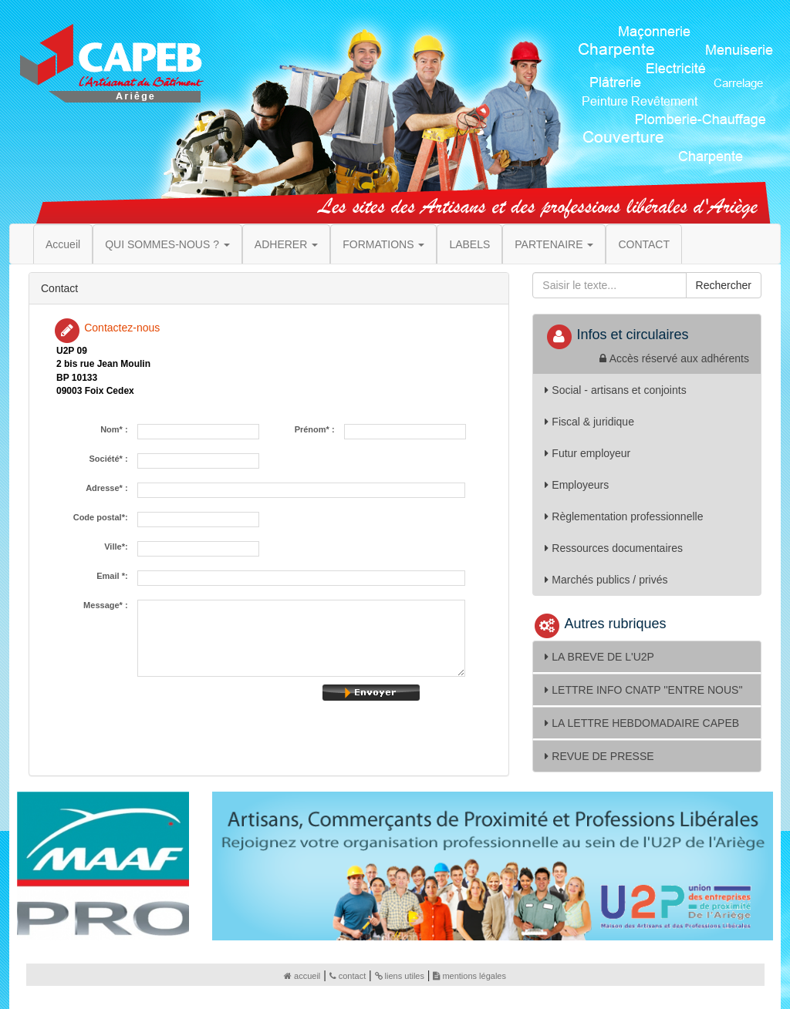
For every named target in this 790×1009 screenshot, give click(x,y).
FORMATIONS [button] (383, 244)
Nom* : (116, 429)
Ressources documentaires (614, 548)
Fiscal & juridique (589, 421)
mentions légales (469, 975)
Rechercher (723, 285)
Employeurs (577, 485)
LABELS (469, 244)
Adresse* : (109, 488)
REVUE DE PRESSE (599, 756)
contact (347, 975)
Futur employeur (587, 453)
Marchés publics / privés (606, 579)
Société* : (110, 459)
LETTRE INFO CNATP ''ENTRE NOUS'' (643, 690)
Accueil (63, 244)
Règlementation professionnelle (624, 516)
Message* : (108, 605)
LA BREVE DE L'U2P (599, 657)
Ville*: (118, 547)
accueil (302, 975)
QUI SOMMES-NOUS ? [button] (167, 244)
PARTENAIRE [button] (554, 244)
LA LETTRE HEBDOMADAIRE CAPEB (642, 723)
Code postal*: (103, 517)
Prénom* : (317, 429)
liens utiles (399, 975)
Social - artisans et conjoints (615, 390)
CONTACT (644, 244)
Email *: (114, 576)
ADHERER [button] (286, 244)
